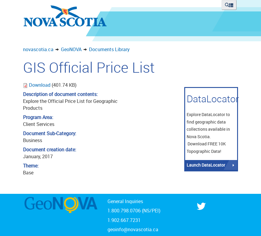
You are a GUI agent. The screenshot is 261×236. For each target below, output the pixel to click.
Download (40, 85)
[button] (229, 5)
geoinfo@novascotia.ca (133, 229)
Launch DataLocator (206, 165)
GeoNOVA (71, 49)
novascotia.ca (38, 49)
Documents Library (109, 49)
